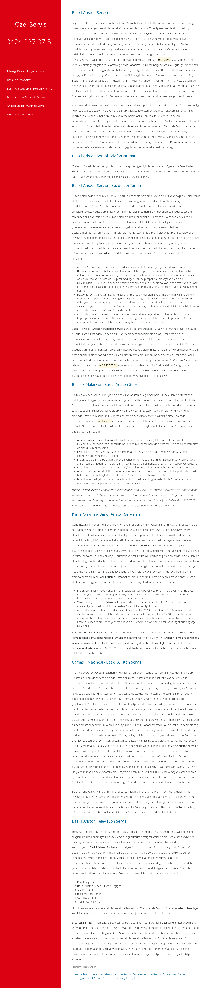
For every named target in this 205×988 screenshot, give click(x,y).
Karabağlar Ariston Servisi (116, 974)
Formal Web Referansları (84, 966)
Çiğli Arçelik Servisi (134, 978)
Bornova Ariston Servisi (85, 974)
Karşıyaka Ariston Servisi (146, 974)
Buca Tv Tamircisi (112, 978)
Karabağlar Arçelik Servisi (87, 978)
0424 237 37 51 (30, 41)
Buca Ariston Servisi (174, 974)
